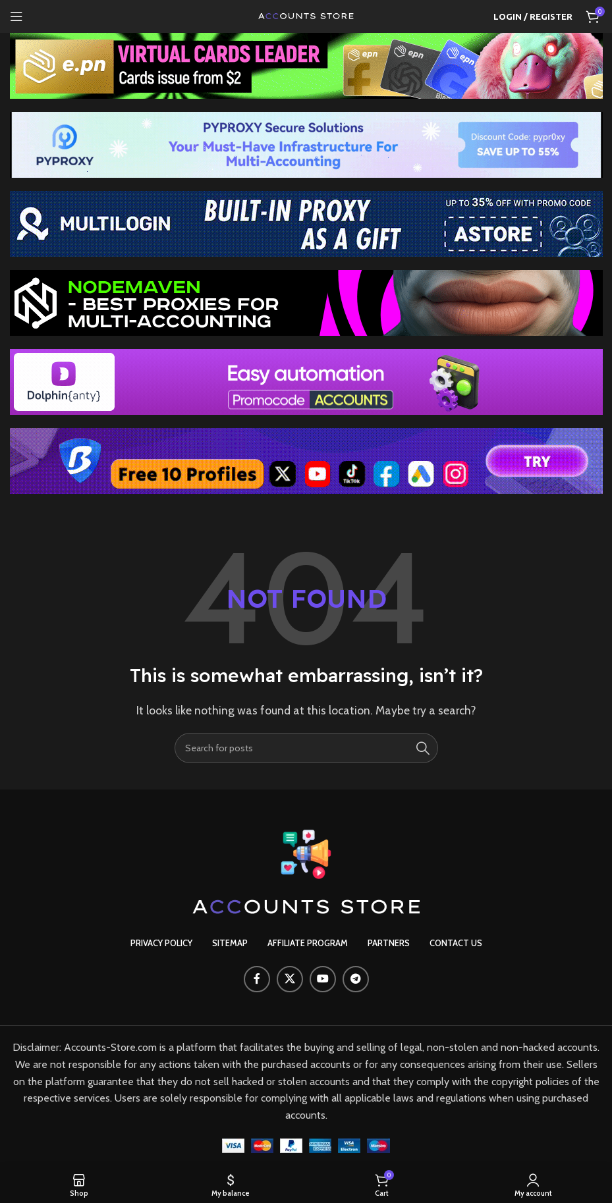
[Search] (306, 748)
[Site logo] (306, 15)
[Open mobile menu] (16, 16)
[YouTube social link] (323, 979)
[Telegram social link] (356, 979)
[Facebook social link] (257, 979)
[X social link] (290, 979)
